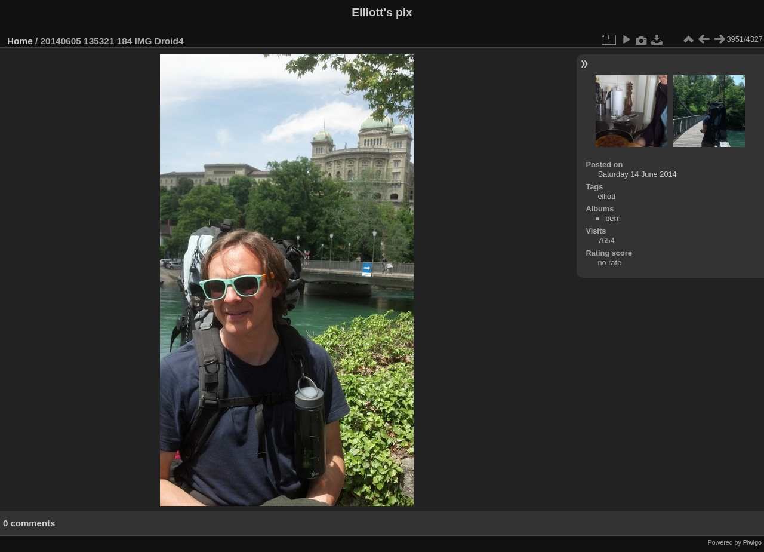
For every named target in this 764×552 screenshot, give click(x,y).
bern (613, 218)
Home (20, 41)
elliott (606, 196)
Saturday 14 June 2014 (636, 174)
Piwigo (752, 542)
